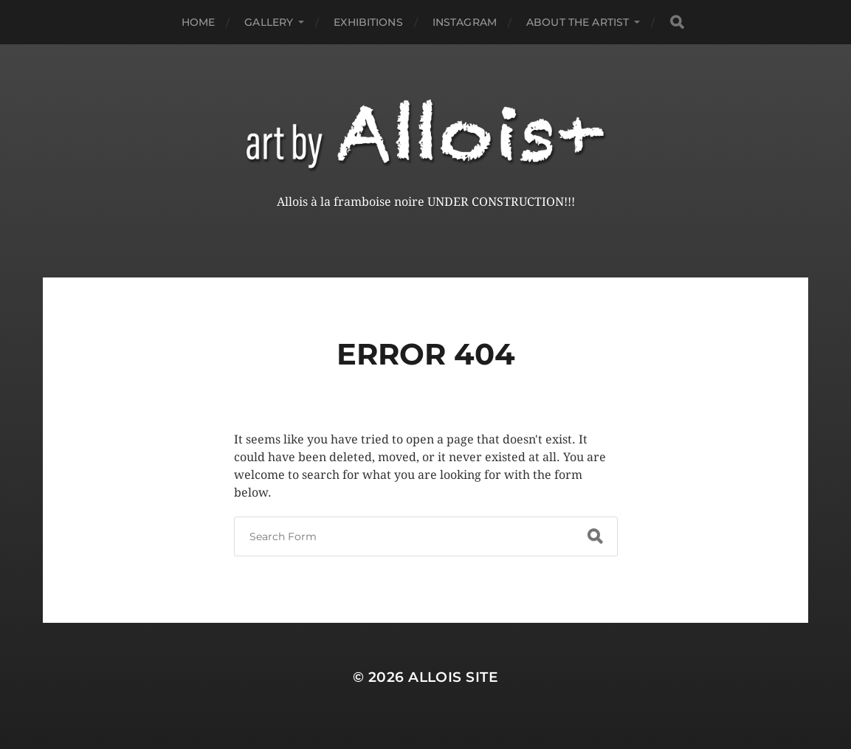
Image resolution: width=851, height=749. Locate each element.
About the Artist (577, 22)
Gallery (268, 22)
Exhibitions (368, 22)
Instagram (465, 22)
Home (199, 22)
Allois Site (453, 677)
